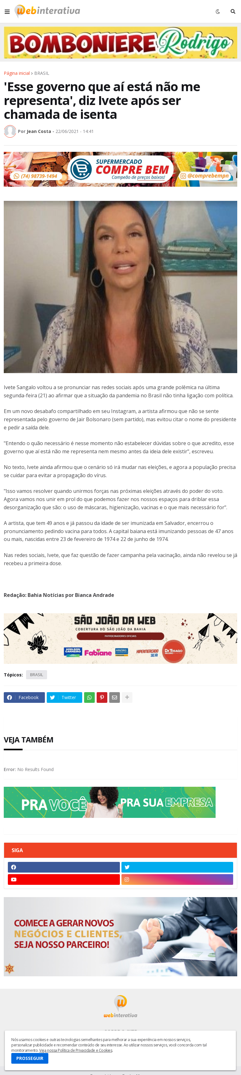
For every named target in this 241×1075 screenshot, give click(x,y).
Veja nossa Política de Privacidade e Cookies (75, 1050)
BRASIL (41, 73)
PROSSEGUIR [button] (29, 1058)
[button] (7, 11)
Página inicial (17, 73)
